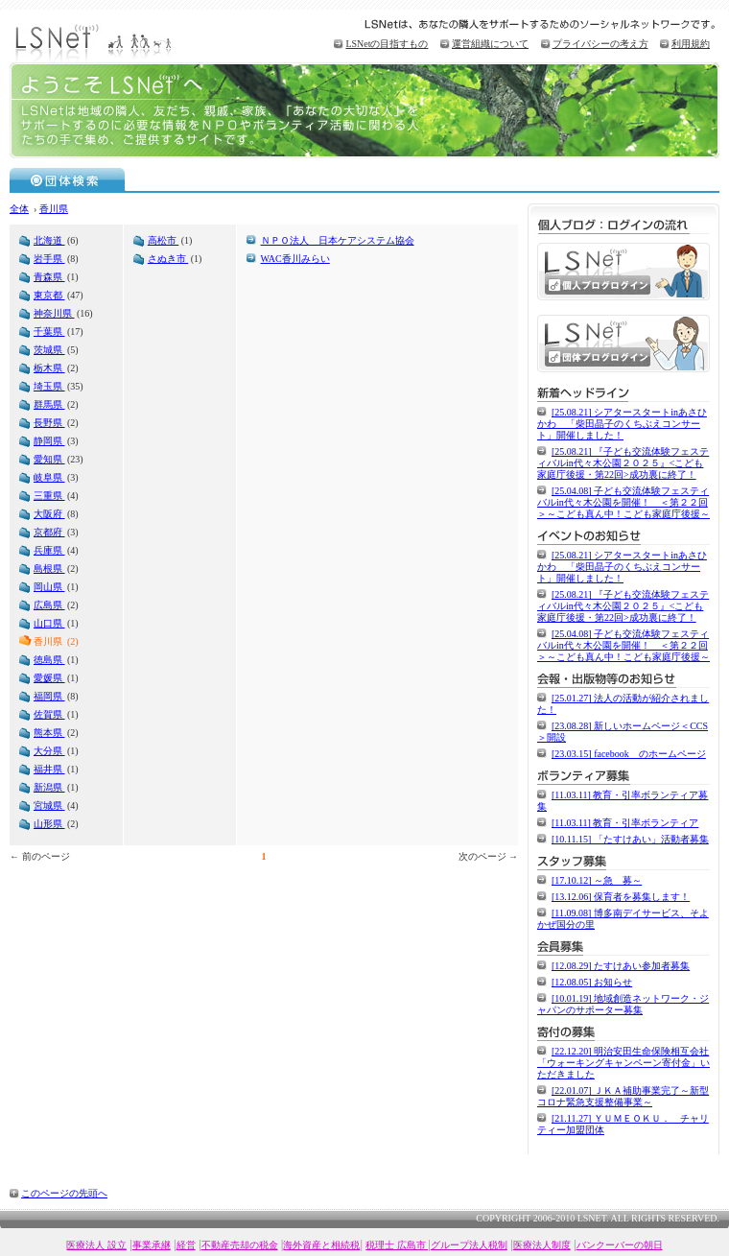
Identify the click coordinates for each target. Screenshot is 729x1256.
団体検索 (68, 179)
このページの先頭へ (64, 1193)
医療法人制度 (542, 1245)
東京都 (49, 295)
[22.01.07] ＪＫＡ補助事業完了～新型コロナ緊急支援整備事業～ (623, 1096)
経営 (186, 1245)
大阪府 (49, 514)
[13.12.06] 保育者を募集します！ (621, 896)
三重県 (49, 495)
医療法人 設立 (96, 1245)
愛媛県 (49, 678)
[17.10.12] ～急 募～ (597, 880)
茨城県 (49, 349)
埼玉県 (49, 386)
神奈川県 (54, 313)
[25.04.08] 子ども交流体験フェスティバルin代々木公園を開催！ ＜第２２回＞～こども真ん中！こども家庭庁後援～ (623, 502)
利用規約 (690, 43)
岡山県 (49, 586)
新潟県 (49, 787)
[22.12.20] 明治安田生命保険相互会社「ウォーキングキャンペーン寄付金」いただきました (623, 1062)
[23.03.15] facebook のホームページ (629, 753)
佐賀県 (49, 714)
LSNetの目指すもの (386, 43)
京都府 (49, 532)
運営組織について (490, 43)
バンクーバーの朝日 (619, 1245)
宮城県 (49, 805)
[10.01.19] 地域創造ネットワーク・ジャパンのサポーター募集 (623, 1004)
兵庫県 (49, 550)
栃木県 (49, 368)
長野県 (49, 422)
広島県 (49, 605)
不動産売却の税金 (239, 1245)
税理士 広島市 (396, 1245)
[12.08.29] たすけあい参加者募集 (621, 965)
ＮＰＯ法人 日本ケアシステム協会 (337, 240)
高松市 (163, 240)
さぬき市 (168, 258)
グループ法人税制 (469, 1245)
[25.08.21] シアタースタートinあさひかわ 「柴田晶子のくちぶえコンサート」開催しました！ (622, 423)
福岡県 (49, 696)
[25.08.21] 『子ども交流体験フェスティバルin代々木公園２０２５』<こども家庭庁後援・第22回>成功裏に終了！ (623, 463)
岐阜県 (49, 477)
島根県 (49, 568)
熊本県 (49, 732)
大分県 (49, 751)
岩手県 (49, 258)
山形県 (49, 823)
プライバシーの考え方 (600, 43)
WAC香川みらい (295, 258)
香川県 (53, 208)
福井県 (49, 769)
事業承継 (151, 1245)
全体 (19, 208)
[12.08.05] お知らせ (592, 982)
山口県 (49, 623)
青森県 (49, 277)
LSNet (96, 40)
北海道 (49, 240)
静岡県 (49, 441)
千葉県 (49, 331)
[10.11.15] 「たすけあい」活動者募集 (630, 839)
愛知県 (49, 459)
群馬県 (49, 404)
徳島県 (49, 659)
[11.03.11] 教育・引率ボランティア (625, 823)
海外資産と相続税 (321, 1245)
